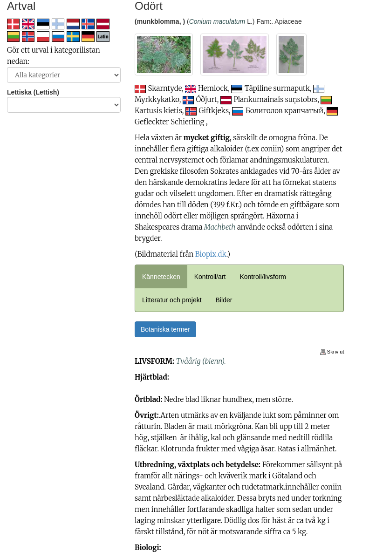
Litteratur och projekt (172, 300)
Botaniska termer (165, 329)
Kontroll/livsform (262, 276)
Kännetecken (161, 276)
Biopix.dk (210, 254)
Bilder (224, 300)
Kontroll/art (210, 276)
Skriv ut (332, 351)
